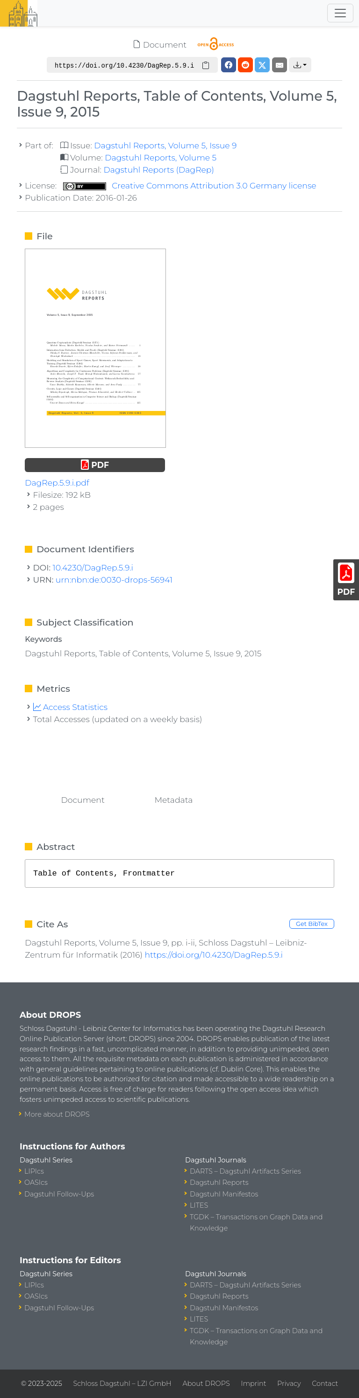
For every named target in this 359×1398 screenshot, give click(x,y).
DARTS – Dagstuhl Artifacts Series (245, 1171)
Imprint (253, 1383)
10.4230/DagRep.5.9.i (93, 567)
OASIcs (36, 1182)
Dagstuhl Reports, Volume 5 (160, 157)
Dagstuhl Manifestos (224, 1194)
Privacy (289, 1383)
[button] (300, 64)
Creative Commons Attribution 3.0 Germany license (189, 185)
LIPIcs (34, 1171)
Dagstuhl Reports (219, 1182)
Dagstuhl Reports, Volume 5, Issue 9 (165, 145)
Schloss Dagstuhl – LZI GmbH (122, 1383)
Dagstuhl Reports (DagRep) (158, 169)
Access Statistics (70, 707)
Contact (325, 1383)
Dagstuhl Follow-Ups (59, 1194)
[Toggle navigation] (340, 13)
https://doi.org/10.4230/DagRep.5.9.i (213, 955)
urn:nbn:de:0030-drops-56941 (114, 579)
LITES (199, 1205)
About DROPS (206, 1383)
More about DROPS (57, 1114)
